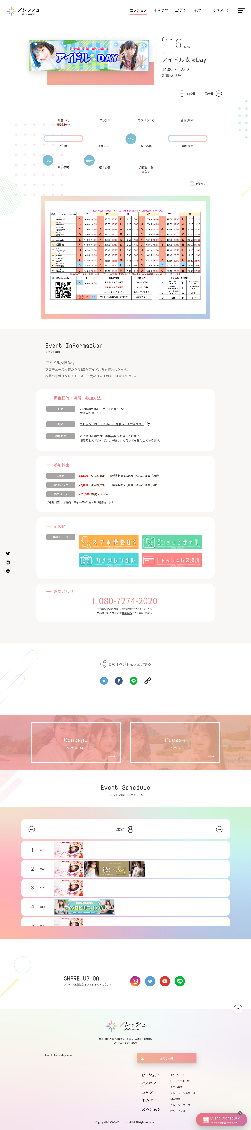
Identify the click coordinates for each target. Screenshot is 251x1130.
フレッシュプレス (180, 1105)
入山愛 (63, 146)
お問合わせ (166, 1058)
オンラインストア (180, 1111)
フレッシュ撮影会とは (182, 1093)
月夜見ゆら (146, 167)
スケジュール (177, 1075)
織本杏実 (105, 167)
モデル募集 (176, 1087)
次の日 (209, 93)
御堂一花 (63, 120)
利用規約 (127, 613)
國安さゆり (188, 120)
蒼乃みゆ (146, 146)
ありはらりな (146, 120)
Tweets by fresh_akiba (58, 1055)
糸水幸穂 (63, 167)
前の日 (191, 93)
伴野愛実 (105, 120)
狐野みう (105, 146)
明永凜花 (187, 146)
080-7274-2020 (128, 600)
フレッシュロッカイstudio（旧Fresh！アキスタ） (112, 424)
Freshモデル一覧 (179, 1081)
